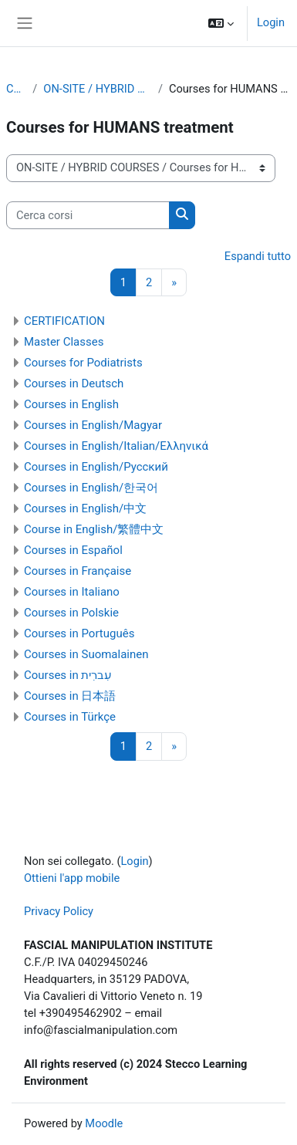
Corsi (16, 89)
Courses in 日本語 (70, 696)
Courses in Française (77, 571)
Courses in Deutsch (73, 383)
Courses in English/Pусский (96, 467)
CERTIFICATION (64, 321)
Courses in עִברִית (68, 675)
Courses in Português (79, 633)
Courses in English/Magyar (93, 425)
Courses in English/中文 (85, 508)
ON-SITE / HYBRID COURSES (97, 89)
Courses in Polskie (71, 613)
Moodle (104, 1123)
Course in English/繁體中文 (94, 529)
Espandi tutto (257, 256)
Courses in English (71, 404)
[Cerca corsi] (88, 215)
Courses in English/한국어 (91, 488)
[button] (221, 23)
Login (271, 22)
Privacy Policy (58, 911)
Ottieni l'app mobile (72, 878)
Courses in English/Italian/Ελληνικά (116, 446)
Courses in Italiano (72, 592)
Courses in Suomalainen (86, 654)
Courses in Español (73, 550)
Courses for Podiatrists (83, 363)
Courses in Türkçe (70, 717)
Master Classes (63, 342)
